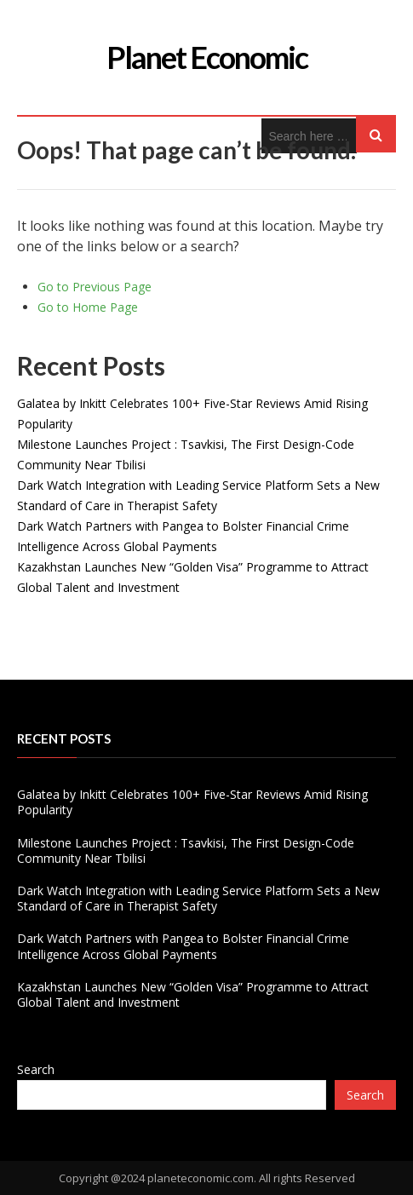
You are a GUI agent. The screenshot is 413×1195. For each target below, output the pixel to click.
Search (35, 1069)
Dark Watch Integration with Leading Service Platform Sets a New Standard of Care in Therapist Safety (198, 898)
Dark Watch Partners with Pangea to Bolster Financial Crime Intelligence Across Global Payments (183, 946)
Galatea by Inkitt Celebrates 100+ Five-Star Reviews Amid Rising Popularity (192, 802)
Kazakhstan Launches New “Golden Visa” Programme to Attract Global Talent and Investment (193, 994)
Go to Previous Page (94, 287)
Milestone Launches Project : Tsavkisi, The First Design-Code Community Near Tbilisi (185, 850)
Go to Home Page (87, 307)
